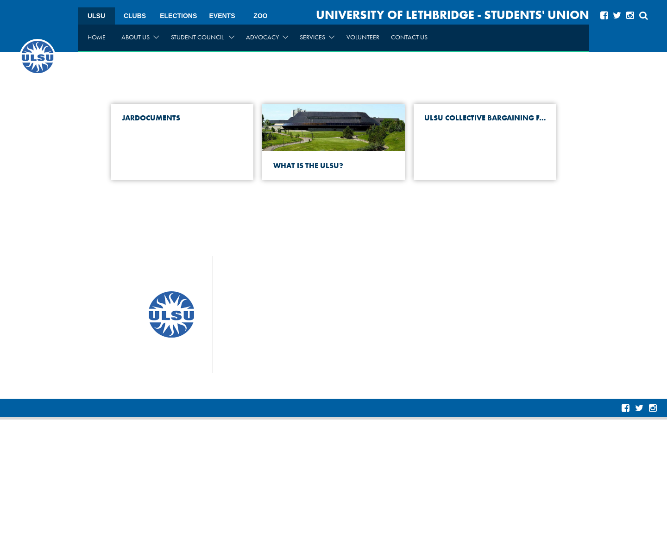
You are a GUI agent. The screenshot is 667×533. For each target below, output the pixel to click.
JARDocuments (150, 118)
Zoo (260, 15)
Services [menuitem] (317, 37)
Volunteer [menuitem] (362, 37)
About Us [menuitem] (140, 37)
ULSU (96, 15)
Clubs (135, 15)
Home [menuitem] (97, 37)
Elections (178, 15)
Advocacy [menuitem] (267, 37)
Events (222, 15)
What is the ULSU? (307, 165)
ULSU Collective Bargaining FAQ (486, 118)
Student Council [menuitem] (202, 37)
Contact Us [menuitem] (409, 37)
